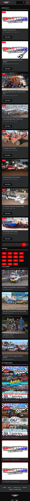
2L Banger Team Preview (9, 148)
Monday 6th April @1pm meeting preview (14, 287)
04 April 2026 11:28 (8, 313)
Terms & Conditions (15, 489)
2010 (16, 264)
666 (18, 63)
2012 (10, 264)
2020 (16, 257)
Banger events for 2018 (9, 30)
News (4, 12)
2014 (21, 260)
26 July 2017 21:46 (8, 121)
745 (16, 233)
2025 (10, 253)
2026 (4, 253)
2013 (4, 264)
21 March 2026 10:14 (9, 359)
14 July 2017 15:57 (8, 150)
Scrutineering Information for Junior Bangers (12, 60)
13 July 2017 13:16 (8, 179)
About (10, 487)
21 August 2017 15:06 (9, 32)
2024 (16, 253)
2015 (16, 260)
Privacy (24, 487)
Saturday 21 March (8, 335)
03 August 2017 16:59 (9, 63)
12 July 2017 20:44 (8, 233)
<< (4, 244)
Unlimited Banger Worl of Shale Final (13, 119)
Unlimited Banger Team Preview (11, 177)
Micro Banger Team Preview (10, 231)
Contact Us (16, 487)
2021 (10, 257)
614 (16, 95)
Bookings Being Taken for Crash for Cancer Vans (14, 92)
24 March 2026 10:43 (9, 337)
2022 (4, 257)
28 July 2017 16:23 (8, 95)
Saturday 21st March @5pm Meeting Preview (13, 356)
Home (4, 487)
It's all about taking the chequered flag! (13, 206)
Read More (8, 37)
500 (18, 32)
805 (16, 179)
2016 (10, 260)
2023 (21, 253)
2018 (4, 260)
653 (16, 121)
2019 (21, 257)
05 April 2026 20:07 (8, 289)
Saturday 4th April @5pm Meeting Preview (14, 311)
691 (16, 150)
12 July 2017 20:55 (8, 208)
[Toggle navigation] (27, 2)
